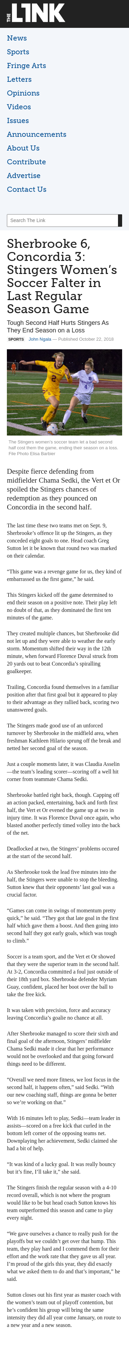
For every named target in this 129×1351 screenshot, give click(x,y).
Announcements (36, 134)
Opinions (23, 93)
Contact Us (26, 189)
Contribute (26, 161)
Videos (19, 106)
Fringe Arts (26, 65)
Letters (19, 79)
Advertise (24, 175)
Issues (18, 120)
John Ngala (40, 339)
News (17, 38)
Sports (18, 51)
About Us (23, 148)
